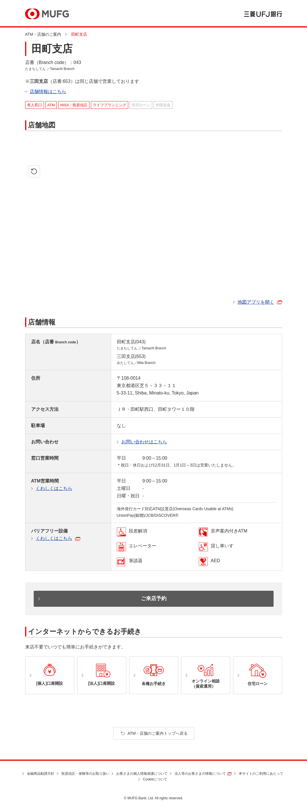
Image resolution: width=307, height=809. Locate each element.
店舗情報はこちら (48, 91)
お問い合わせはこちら (144, 441)
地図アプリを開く (256, 302)
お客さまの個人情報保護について (142, 774)
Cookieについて (155, 779)
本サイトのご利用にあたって (261, 774)
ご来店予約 (153, 598)
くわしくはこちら (54, 488)
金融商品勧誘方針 (40, 774)
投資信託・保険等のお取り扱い (85, 774)
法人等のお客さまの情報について (200, 774)
